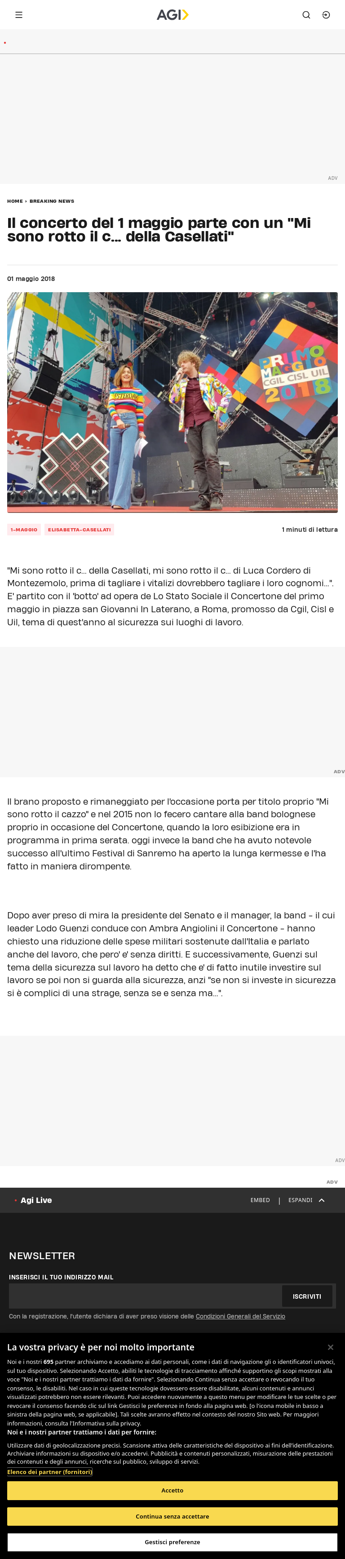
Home (15, 201)
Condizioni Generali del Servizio (240, 1316)
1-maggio (24, 529)
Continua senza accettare (172, 1516)
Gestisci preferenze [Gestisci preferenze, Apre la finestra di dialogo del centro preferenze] (172, 1542)
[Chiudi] (331, 1347)
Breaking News (52, 201)
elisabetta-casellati (79, 529)
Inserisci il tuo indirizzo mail (61, 1277)
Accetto (173, 1490)
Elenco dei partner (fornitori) (49, 1472)
